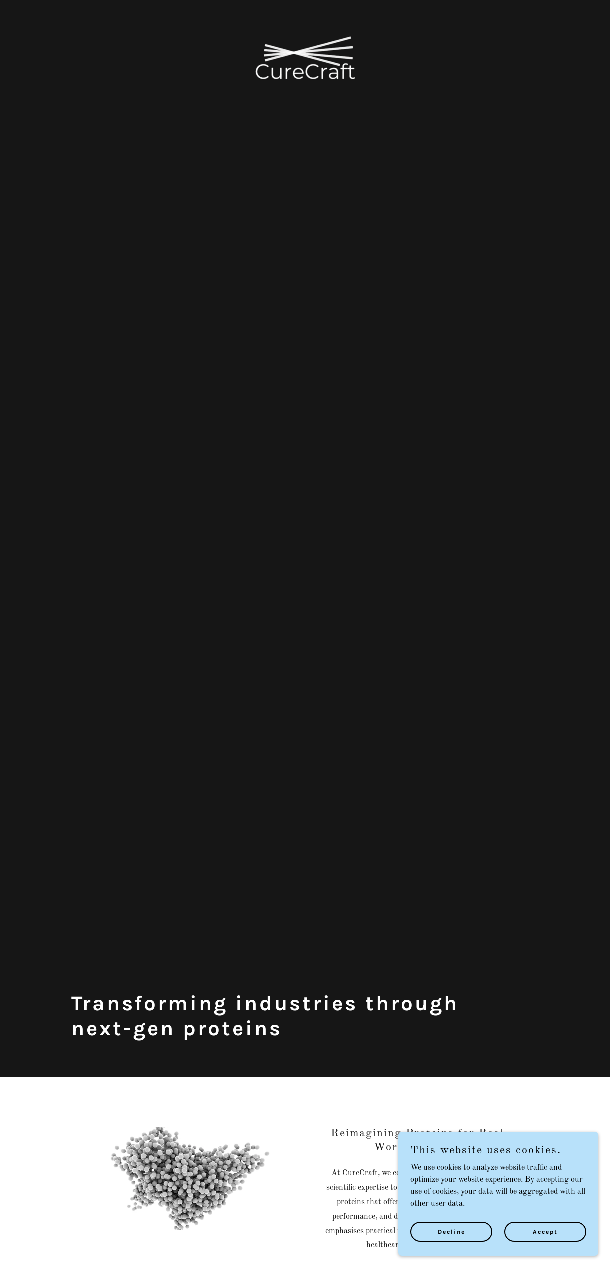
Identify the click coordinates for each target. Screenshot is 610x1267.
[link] (305, 12)
